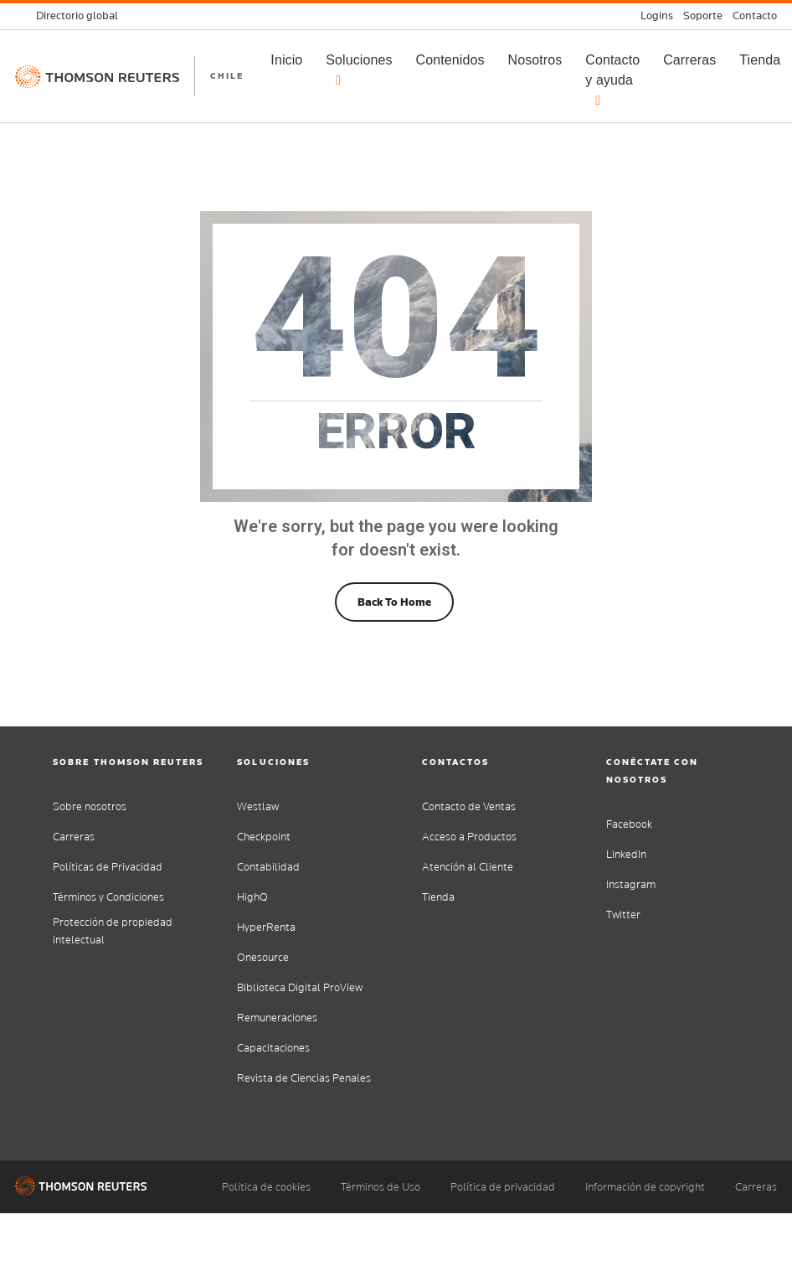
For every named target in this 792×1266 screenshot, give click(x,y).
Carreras (689, 60)
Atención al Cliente (467, 867)
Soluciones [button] (359, 70)
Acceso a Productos (469, 836)
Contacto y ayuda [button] (612, 80)
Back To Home (394, 602)
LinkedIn (626, 854)
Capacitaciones (273, 1048)
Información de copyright (645, 1187)
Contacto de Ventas (469, 806)
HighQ (252, 897)
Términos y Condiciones (108, 897)
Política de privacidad (502, 1187)
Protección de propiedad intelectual (112, 931)
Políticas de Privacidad (107, 867)
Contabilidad (268, 867)
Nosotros (535, 60)
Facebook (629, 824)
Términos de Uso (380, 1187)
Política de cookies (266, 1187)
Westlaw (258, 806)
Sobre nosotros (89, 806)
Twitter (623, 914)
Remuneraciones (277, 1017)
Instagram (631, 884)
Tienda (438, 897)
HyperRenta (266, 927)
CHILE (227, 75)
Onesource (263, 957)
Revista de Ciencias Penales (304, 1078)
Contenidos (450, 60)
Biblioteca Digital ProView (300, 987)
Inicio (286, 60)
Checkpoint (264, 836)
